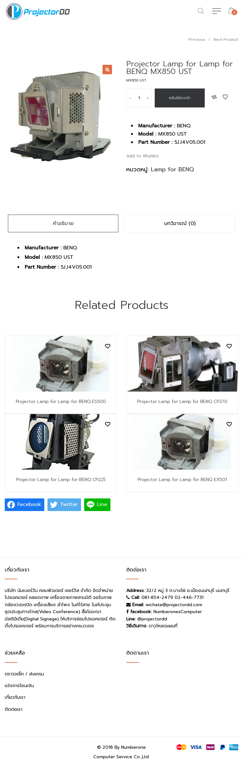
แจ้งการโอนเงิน (19, 685)
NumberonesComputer (177, 611)
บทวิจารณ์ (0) (180, 223)
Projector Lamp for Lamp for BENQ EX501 (182, 479)
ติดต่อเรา (13, 709)
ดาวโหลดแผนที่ (163, 626)
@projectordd (152, 619)
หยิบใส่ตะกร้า (179, 98)
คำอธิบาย (63, 223)
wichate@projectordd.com (174, 604)
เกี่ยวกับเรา (15, 697)
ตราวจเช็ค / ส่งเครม (24, 674)
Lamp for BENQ (172, 169)
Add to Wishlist (225, 97)
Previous (197, 39)
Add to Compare (214, 97)
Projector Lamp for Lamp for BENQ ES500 (61, 401)
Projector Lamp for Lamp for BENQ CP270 (182, 401)
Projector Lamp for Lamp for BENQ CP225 (61, 479)
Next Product (226, 39)
